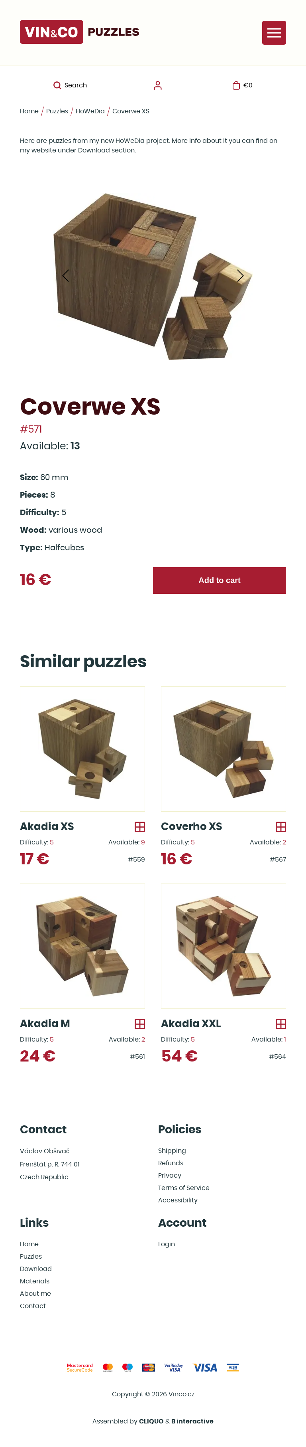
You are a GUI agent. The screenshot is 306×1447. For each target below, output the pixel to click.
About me (35, 1294)
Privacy (169, 1175)
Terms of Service (184, 1188)
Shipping (172, 1151)
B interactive (192, 1421)
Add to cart (219, 580)
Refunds (170, 1163)
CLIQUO (151, 1421)
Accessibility (178, 1200)
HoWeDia (90, 111)
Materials (34, 1281)
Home (29, 111)
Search (70, 85)
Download (36, 1269)
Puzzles (57, 111)
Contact (33, 1306)
